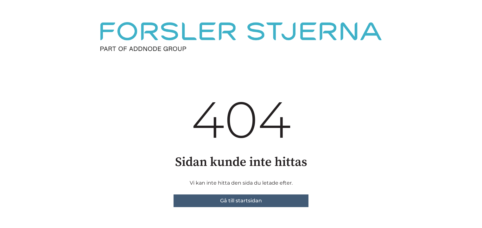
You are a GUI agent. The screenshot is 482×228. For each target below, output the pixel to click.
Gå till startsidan (241, 201)
